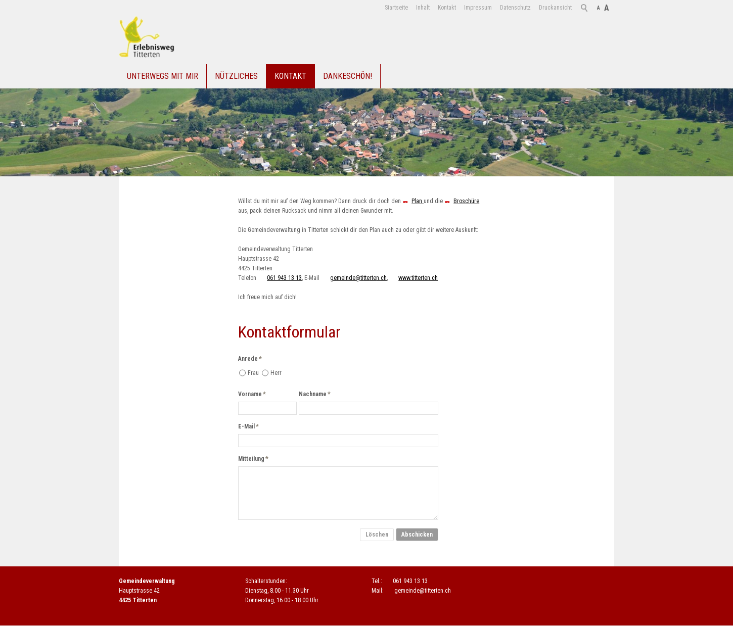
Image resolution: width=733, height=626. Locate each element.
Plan (417, 201)
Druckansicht (555, 7)
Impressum (478, 7)
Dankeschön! (347, 76)
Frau (253, 372)
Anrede (250, 358)
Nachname (315, 394)
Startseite (396, 7)
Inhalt (423, 7)
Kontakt (447, 7)
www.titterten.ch (418, 277)
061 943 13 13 (284, 277)
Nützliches (236, 76)
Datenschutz (515, 7)
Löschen (376, 534)
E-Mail (248, 426)
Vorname (252, 394)
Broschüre (466, 201)
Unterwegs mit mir (162, 76)
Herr (276, 372)
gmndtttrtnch (358, 277)
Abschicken (417, 534)
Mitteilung (253, 458)
